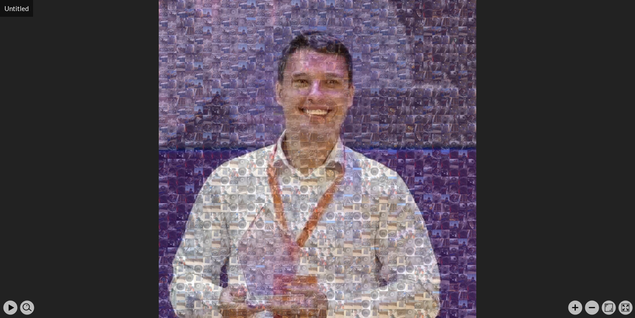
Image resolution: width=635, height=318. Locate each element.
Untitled (16, 8)
